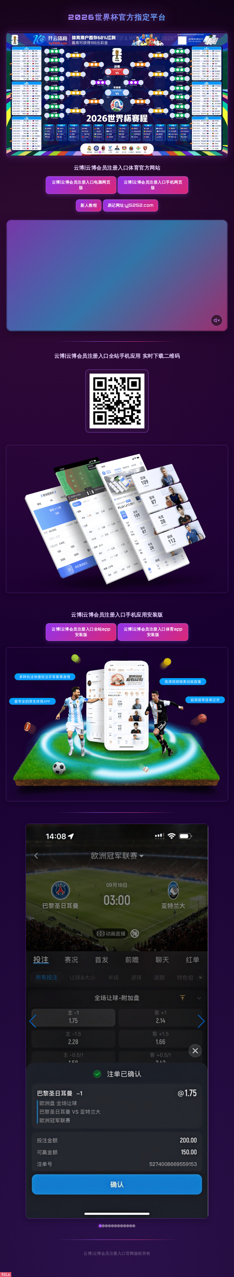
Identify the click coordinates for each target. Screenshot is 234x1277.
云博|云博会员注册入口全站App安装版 (83, 632)
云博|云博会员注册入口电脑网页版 (82, 185)
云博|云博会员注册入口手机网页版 (151, 185)
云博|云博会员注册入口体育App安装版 (151, 632)
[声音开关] (216, 320)
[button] (33, 1021)
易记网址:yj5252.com (131, 205)
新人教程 (88, 205)
